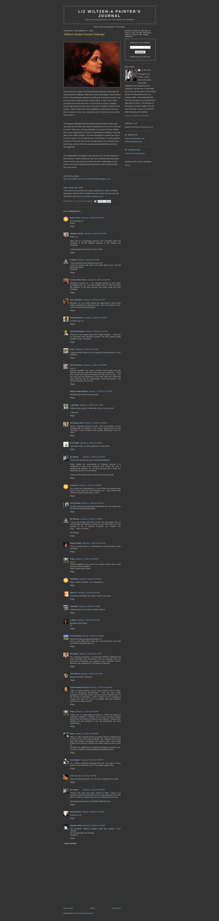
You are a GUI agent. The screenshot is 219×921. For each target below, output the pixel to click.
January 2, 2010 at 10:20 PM (86, 711)
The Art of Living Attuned (135, 153)
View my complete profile (137, 116)
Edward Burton (76, 318)
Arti (71, 776)
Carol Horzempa (77, 331)
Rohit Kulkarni (76, 365)
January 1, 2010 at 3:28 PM (94, 457)
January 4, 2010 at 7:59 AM (85, 776)
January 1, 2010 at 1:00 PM (96, 423)
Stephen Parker (76, 233)
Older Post (116, 908)
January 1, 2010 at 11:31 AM (96, 331)
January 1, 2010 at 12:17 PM (91, 405)
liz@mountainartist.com (144, 127)
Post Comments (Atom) (84, 913)
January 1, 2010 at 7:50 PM (91, 519)
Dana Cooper (75, 543)
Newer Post (68, 908)
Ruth (72, 734)
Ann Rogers (75, 760)
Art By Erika (75, 503)
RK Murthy (74, 519)
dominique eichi (77, 423)
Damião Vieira (76, 825)
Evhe (72, 349)
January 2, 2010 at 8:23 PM (101, 687)
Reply (72, 226)
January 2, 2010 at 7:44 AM (89, 606)
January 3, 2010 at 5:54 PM (92, 760)
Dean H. (73, 593)
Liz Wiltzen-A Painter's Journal (109, 13)
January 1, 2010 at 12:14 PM (100, 391)
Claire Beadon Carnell (79, 687)
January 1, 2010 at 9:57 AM (94, 300)
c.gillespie (74, 405)
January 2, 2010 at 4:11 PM (90, 654)
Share (127, 165)
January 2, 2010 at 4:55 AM (90, 579)
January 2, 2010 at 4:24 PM (92, 674)
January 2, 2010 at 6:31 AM (89, 593)
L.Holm (73, 620)
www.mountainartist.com (135, 138)
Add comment (70, 843)
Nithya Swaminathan (79, 391)
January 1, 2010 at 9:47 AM (95, 233)
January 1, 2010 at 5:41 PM (92, 503)
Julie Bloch (75, 674)
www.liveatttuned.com (133, 141)
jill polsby (74, 654)
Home (92, 908)
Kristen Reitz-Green (78, 280)
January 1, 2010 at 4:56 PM (90, 485)
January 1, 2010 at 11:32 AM (86, 349)
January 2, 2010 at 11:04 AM (88, 620)
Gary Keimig (75, 636)
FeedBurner (145, 57)
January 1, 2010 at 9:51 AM (99, 280)
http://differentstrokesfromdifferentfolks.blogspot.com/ (89, 179)
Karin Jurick (75, 218)
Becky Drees (75, 812)
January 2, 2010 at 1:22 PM (93, 636)
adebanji (74, 606)
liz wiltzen (74, 457)
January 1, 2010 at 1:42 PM (91, 443)
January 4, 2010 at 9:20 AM (94, 790)
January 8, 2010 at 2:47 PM (94, 825)
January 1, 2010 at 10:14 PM (93, 543)
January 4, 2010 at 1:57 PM (93, 812)
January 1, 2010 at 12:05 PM (94, 365)
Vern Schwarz (76, 300)
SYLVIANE (74, 443)
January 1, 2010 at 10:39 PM (86, 559)
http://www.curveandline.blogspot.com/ (87, 196)
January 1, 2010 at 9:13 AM (92, 218)
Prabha (73, 260)
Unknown (74, 485)
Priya (72, 559)
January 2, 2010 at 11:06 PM (86, 734)
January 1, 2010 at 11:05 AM (95, 318)
